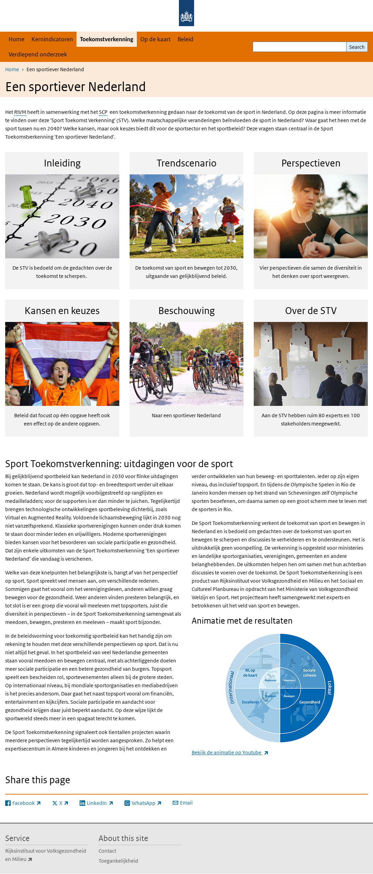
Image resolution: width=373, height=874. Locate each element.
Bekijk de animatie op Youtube (230, 752)
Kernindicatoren (52, 39)
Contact (107, 851)
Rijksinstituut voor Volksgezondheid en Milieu (45, 855)
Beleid (185, 39)
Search (357, 47)
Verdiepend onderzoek (38, 54)
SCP (103, 112)
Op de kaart (155, 39)
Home (16, 39)
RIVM (20, 112)
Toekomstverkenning (106, 39)
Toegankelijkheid (118, 860)
